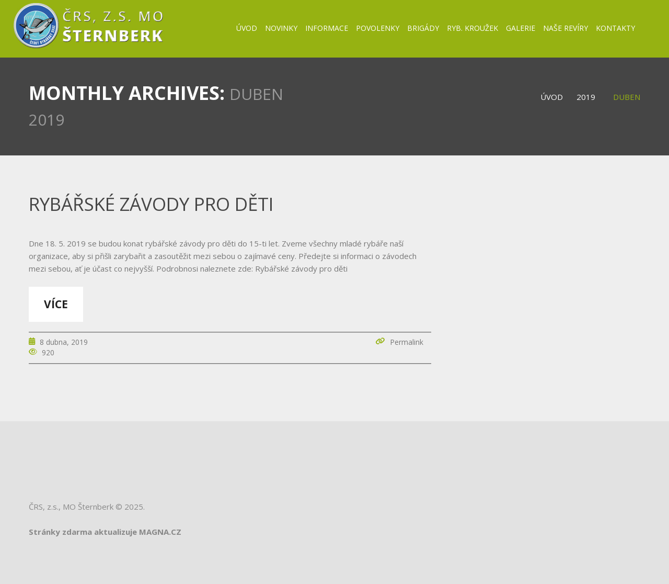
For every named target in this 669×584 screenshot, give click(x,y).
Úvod (246, 28)
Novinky (281, 28)
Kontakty (615, 28)
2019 (585, 97)
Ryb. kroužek (472, 28)
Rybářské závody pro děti (151, 204)
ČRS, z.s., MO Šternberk (71, 506)
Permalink (406, 342)
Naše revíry (565, 28)
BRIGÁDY (423, 28)
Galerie (520, 28)
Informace (326, 28)
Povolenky (377, 28)
